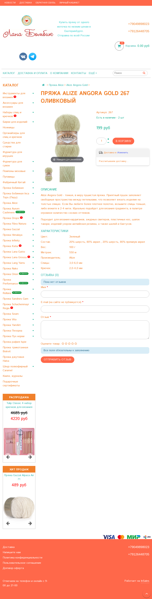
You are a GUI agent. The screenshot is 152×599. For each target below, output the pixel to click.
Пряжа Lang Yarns (14, 263)
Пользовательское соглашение (22, 563)
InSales (145, 581)
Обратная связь (46, 2)
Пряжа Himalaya (13, 235)
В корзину (123, 141)
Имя (44, 287)
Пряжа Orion (15, 274)
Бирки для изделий (15, 122)
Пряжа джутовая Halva (13, 359)
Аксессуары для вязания (13, 105)
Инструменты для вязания (14, 95)
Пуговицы (9, 177)
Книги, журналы (13, 376)
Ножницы (9, 128)
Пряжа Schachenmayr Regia (16, 306)
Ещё (93, 73)
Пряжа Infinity (11, 241)
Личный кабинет (69, 2)
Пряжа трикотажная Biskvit (15, 349)
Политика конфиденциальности (22, 558)
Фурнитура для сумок (12, 164)
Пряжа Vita (10, 319)
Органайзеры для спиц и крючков (14, 135)
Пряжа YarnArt (12, 325)
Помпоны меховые (14, 171)
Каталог (9, 73)
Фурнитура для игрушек (12, 154)
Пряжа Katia (12, 246)
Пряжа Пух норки (14, 336)
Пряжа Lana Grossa (16, 257)
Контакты (78, 73)
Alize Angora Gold (77, 85)
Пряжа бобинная (13, 188)
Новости (10, 2)
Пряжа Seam (11, 314)
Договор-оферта (13, 568)
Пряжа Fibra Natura (15, 224)
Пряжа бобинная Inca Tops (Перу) (16, 195)
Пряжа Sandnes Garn (16, 299)
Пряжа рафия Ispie (15, 342)
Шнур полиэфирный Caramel (15, 368)
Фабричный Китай (14, 182)
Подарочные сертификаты (12, 384)
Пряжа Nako (11, 269)
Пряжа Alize (10, 203)
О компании (59, 73)
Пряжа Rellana (12, 291)
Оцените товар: (50, 344)
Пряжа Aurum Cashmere (14, 211)
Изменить (122, 152)
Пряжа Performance (15, 282)
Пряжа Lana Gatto (14, 252)
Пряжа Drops (13, 218)
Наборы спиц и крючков (12, 114)
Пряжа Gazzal (11, 229)
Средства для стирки (11, 145)
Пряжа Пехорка (13, 331)
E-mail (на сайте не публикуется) (61, 302)
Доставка (25, 2)
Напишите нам (12, 552)
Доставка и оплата (32, 73)
